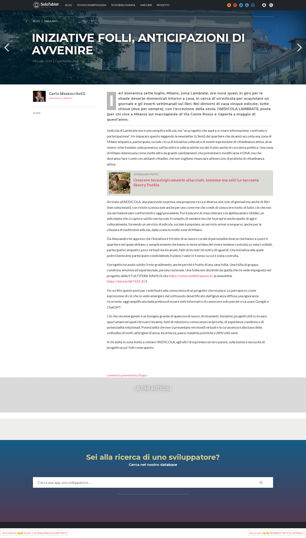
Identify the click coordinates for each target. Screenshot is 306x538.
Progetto (163, 5)
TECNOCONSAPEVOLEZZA (91, 5)
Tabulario (51, 21)
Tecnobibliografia (123, 5)
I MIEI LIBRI (146, 5)
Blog (68, 5)
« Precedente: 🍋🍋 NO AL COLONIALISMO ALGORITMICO (34, 533)
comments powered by (127, 375)
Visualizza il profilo (60, 98)
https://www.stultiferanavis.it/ (190, 276)
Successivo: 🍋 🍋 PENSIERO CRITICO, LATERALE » (277, 533)
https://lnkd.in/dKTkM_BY (126, 281)
